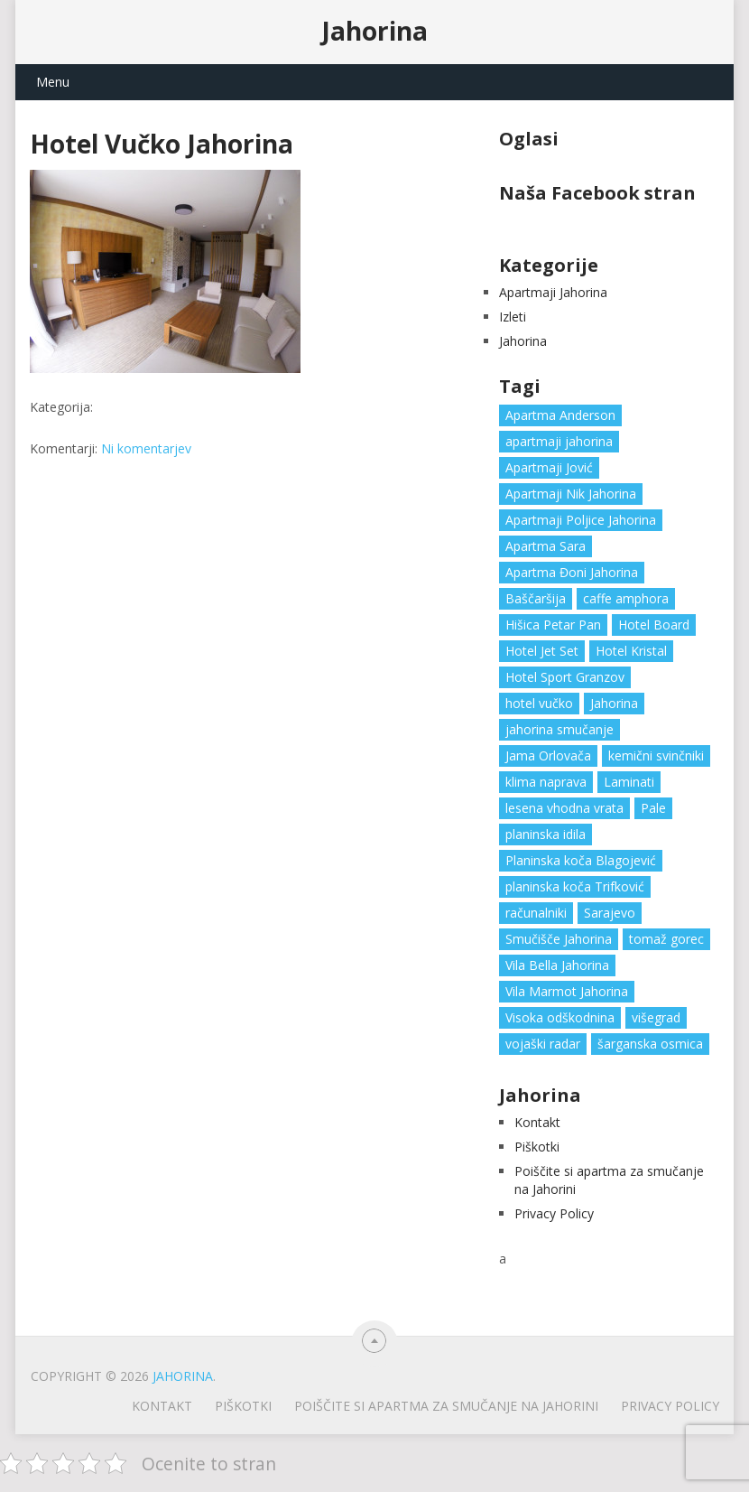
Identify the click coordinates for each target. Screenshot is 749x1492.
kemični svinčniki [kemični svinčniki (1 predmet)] (656, 755)
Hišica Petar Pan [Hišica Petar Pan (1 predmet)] (553, 624)
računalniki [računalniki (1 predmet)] (536, 912)
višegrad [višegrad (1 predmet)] (656, 1017)
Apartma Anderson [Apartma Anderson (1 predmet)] (560, 415)
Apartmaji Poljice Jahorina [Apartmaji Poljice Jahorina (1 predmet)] (580, 519)
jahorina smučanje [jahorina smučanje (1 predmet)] (559, 729)
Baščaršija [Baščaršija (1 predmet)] (535, 598)
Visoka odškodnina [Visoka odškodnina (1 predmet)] (560, 1017)
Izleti (512, 316)
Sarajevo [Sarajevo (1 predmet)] (609, 912)
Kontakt (537, 1122)
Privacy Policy (554, 1213)
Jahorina (374, 31)
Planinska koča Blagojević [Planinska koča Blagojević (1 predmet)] (580, 860)
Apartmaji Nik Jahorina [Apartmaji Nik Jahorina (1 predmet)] (570, 493)
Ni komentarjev (146, 448)
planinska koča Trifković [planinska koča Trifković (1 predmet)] (574, 886)
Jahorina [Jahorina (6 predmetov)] (614, 703)
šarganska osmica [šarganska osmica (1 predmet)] (650, 1043)
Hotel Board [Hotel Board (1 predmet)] (653, 624)
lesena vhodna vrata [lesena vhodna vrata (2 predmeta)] (564, 807)
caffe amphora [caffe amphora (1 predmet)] (626, 598)
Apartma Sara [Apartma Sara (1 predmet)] (545, 546)
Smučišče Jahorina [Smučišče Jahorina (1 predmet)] (558, 938)
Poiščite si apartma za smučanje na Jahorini (446, 1405)
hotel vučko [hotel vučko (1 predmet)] (539, 703)
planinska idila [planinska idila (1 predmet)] (545, 834)
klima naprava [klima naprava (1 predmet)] (546, 781)
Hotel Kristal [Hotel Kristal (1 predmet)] (631, 650)
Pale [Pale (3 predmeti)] (653, 807)
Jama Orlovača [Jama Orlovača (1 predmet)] (548, 755)
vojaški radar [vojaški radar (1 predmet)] (542, 1043)
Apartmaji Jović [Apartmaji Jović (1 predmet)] (549, 467)
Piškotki (536, 1146)
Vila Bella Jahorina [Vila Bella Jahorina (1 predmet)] (557, 965)
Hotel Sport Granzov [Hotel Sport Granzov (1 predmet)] (564, 676)
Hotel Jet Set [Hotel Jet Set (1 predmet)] (541, 650)
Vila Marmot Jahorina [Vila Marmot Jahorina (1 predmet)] (566, 991)
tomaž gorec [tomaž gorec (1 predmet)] (666, 938)
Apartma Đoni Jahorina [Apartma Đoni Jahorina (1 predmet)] (571, 572)
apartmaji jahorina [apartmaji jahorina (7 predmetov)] (559, 441)
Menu (52, 81)
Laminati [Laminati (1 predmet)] (629, 781)
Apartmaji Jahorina (553, 292)
